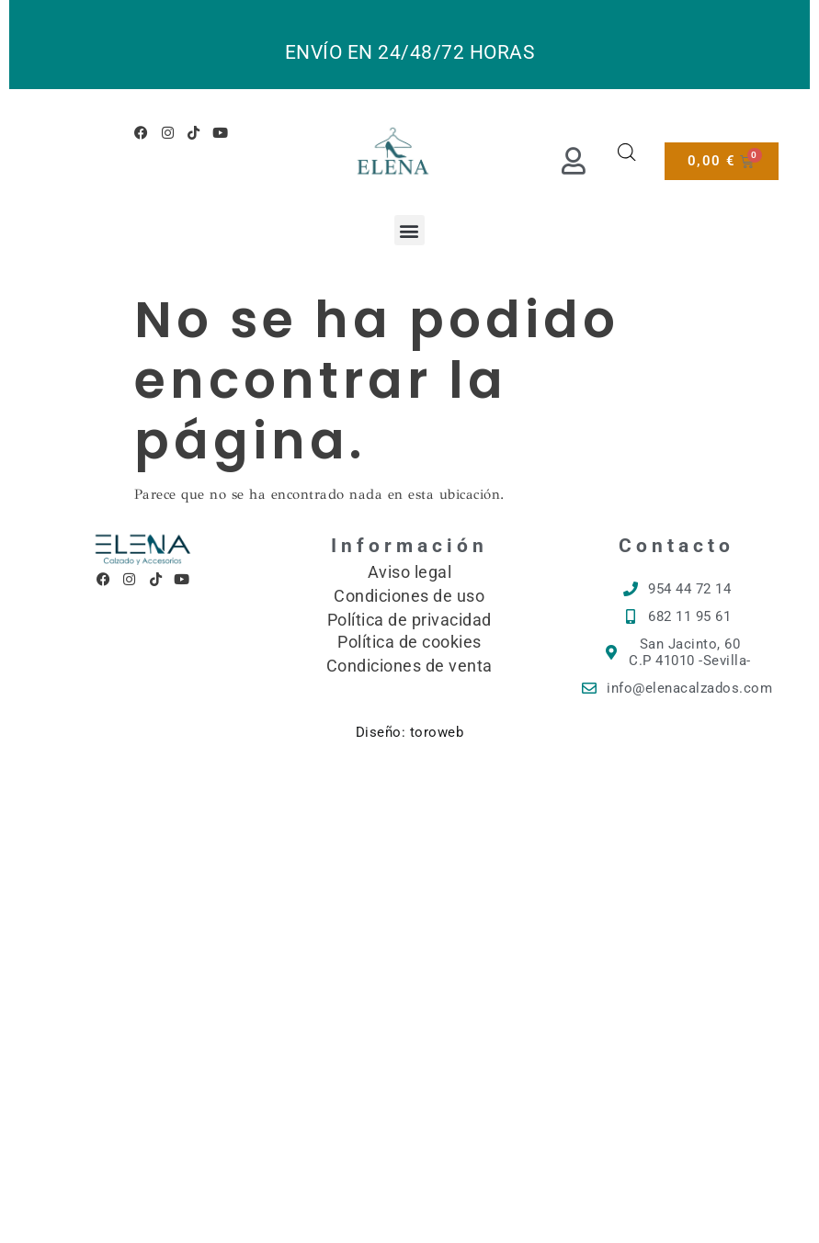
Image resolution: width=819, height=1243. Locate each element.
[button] (410, 230)
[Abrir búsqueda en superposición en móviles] (627, 152)
